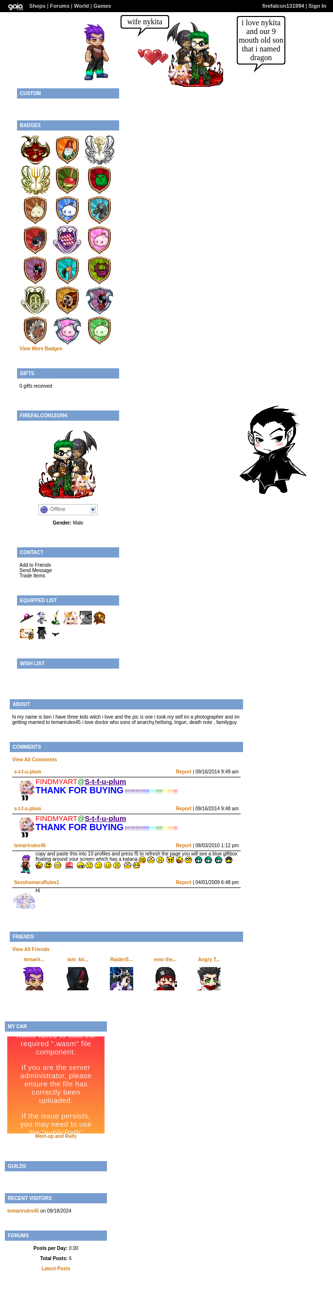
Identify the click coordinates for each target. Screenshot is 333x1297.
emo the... (165, 959)
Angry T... (209, 959)
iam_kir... (78, 959)
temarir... (34, 959)
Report (184, 771)
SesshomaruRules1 (36, 882)
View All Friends (31, 949)
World (81, 6)
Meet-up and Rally (56, 1136)
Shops (37, 6)
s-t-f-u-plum (27, 771)
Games (102, 6)
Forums (60, 6)
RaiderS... (121, 959)
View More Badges (40, 348)
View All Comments (34, 759)
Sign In (318, 6)
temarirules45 (30, 845)
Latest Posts (55, 1268)
